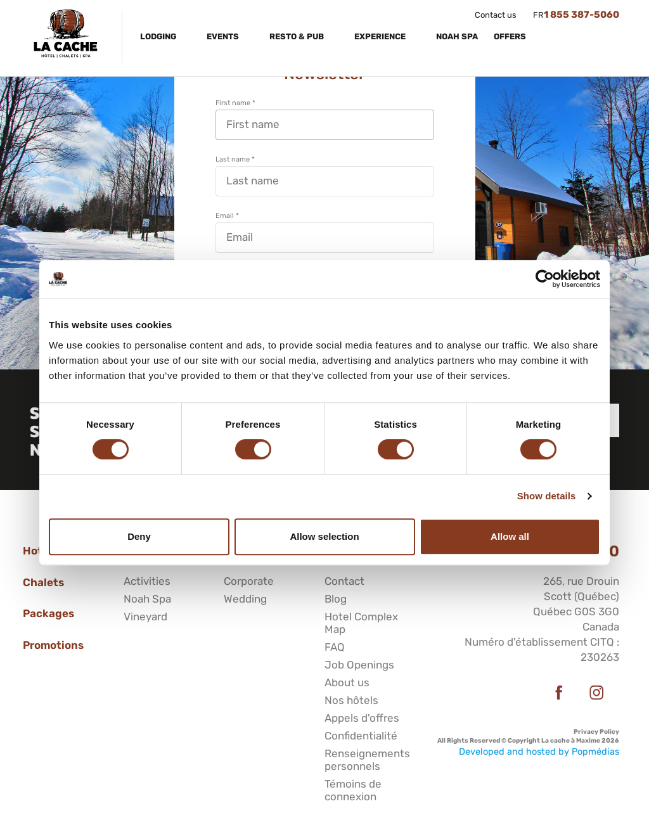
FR (538, 15)
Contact (344, 581)
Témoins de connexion (353, 790)
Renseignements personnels (367, 759)
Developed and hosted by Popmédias (539, 751)
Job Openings (359, 664)
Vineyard (145, 616)
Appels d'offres (361, 718)
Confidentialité (360, 735)
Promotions (53, 645)
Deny (139, 536)
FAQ (334, 647)
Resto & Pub (297, 36)
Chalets (43, 582)
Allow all (510, 536)
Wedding (245, 598)
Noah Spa (457, 36)
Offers (511, 36)
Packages (48, 613)
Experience (381, 36)
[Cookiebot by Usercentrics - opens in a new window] (544, 278)
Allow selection (324, 536)
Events (224, 36)
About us (346, 682)
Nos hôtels (351, 700)
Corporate (249, 581)
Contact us (496, 15)
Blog (335, 598)
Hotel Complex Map (361, 623)
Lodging (159, 36)
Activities (147, 581)
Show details (546, 495)
